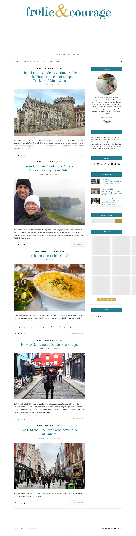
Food (36, 61)
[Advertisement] (68, 36)
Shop (50, 61)
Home (16, 529)
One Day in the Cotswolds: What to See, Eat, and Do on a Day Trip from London (112, 193)
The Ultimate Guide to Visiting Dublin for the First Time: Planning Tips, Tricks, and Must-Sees (49, 77)
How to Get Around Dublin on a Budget (49, 344)
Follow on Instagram (107, 299)
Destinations (26, 61)
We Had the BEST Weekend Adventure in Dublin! (49, 432)
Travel (59, 68)
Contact (57, 61)
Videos (43, 61)
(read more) (109, 106)
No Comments (55, 85)
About (16, 61)
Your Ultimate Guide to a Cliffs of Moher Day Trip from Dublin (49, 168)
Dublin (39, 68)
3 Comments (54, 349)
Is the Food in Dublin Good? (49, 256)
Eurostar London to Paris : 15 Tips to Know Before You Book (112, 183)
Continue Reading (77, 155)
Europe (46, 68)
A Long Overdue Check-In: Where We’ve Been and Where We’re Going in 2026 (111, 202)
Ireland (52, 68)
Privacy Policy (32, 529)
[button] (49, 112)
